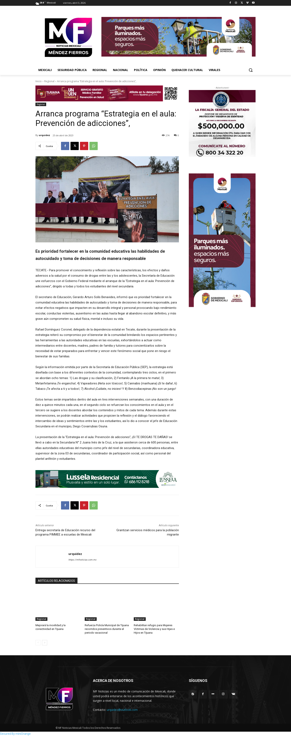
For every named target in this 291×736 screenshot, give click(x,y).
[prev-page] (38, 642)
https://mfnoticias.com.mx (82, 559)
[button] (251, 70)
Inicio (38, 81)
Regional (49, 81)
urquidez (44, 135)
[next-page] (44, 642)
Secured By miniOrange (15, 733)
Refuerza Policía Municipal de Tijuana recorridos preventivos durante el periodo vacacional (107, 629)
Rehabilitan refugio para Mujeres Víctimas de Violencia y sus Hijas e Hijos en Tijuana (154, 629)
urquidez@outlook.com (122, 710)
